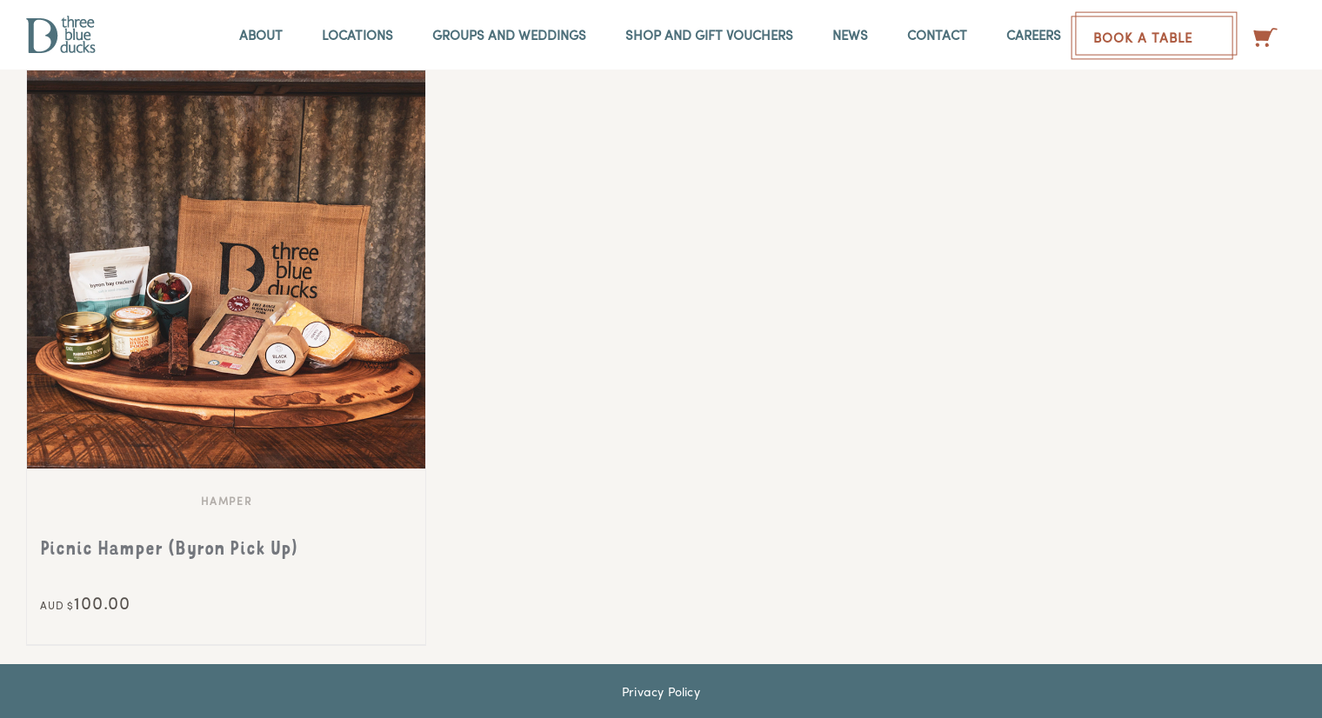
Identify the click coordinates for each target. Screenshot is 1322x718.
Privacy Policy (661, 691)
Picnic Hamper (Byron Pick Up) (169, 550)
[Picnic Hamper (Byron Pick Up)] (226, 269)
